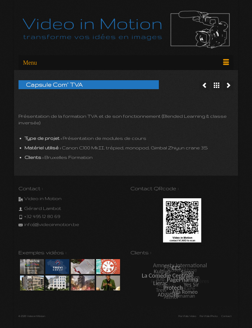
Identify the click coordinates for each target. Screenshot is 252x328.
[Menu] (126, 62)
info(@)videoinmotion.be (49, 224)
